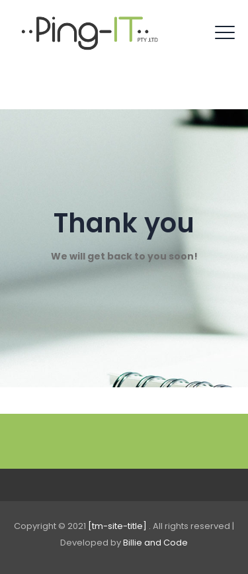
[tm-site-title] (118, 526)
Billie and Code (155, 542)
